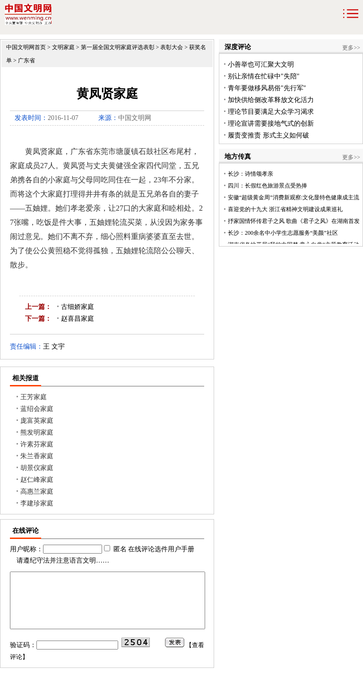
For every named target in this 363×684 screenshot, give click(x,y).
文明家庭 (63, 47)
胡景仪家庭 (36, 467)
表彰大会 (171, 47)
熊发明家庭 (36, 432)
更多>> (351, 47)
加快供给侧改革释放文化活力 (271, 99)
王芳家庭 (33, 397)
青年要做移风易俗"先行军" (267, 88)
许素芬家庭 (36, 444)
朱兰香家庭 (36, 456)
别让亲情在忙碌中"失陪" (263, 76)
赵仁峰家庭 (36, 479)
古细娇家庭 (77, 306)
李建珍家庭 (36, 503)
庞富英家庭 (36, 420)
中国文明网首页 (26, 47)
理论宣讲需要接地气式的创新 (271, 123)
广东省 (26, 60)
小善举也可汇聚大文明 (261, 64)
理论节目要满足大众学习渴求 (271, 111)
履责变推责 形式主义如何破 (268, 135)
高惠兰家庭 (36, 491)
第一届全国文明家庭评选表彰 (118, 47)
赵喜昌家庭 (77, 318)
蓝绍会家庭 (36, 408)
